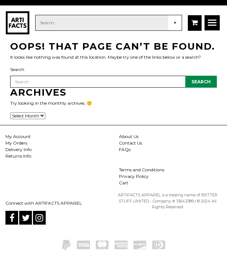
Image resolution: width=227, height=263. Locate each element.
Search (17, 69)
